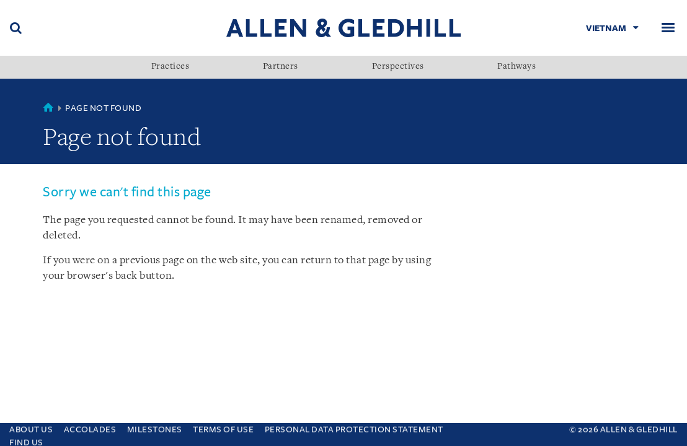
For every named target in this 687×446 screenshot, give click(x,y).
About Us (31, 426)
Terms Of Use (223, 426)
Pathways (516, 67)
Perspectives (398, 67)
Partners (280, 67)
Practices (170, 67)
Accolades (90, 426)
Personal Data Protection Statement (354, 426)
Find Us (26, 439)
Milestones (154, 426)
